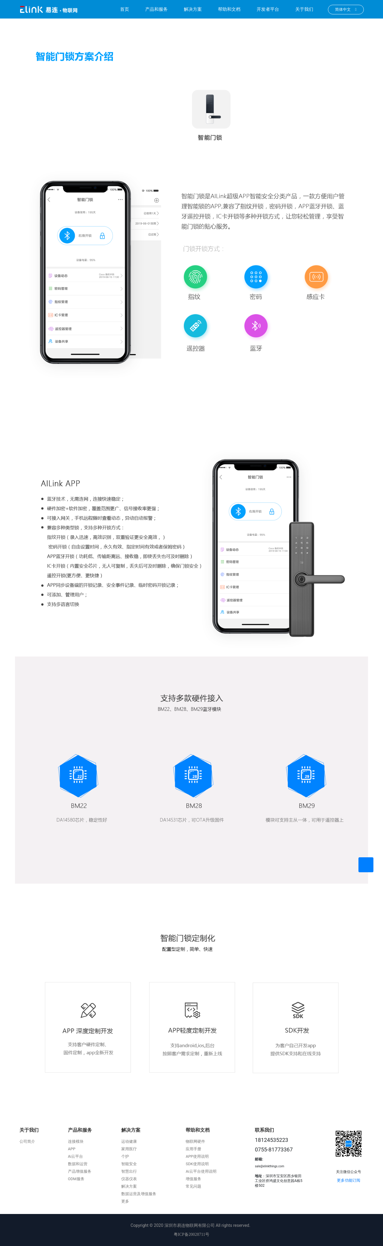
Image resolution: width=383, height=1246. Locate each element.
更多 (125, 1201)
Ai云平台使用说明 (201, 1171)
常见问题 (193, 1186)
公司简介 (27, 1141)
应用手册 (193, 1149)
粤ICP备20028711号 (191, 1234)
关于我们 (304, 9)
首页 (124, 9)
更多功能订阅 (348, 1180)
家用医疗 (129, 1149)
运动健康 (129, 1141)
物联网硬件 (195, 1141)
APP (71, 1149)
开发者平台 (268, 9)
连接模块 (76, 1141)
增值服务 (193, 1179)
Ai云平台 (75, 1156)
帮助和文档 (229, 9)
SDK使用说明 (197, 1164)
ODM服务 (76, 1179)
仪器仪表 (129, 1179)
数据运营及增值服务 (138, 1194)
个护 (125, 1156)
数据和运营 (77, 1164)
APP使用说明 (197, 1156)
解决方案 (193, 9)
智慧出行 (129, 1171)
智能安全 (129, 1164)
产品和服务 (156, 9)
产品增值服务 (79, 1171)
